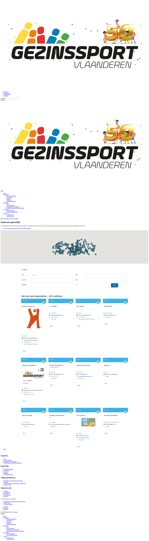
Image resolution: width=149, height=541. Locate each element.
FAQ (8, 204)
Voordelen (9, 200)
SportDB (74, 341)
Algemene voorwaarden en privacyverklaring (14, 501)
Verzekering (9, 197)
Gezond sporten (7, 484)
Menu (2, 190)
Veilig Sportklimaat (11, 201)
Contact (5, 213)
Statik (15, 512)
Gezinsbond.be (7, 94)
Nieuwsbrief (6, 493)
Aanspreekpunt (10, 216)
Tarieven (9, 198)
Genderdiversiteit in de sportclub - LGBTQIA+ (15, 483)
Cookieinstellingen (8, 504)
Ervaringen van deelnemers (13, 206)
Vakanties (6, 202)
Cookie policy (7, 502)
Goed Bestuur (7, 492)
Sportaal (5, 91)
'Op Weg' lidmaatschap (12, 212)
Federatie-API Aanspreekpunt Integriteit (13, 480)
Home (5, 193)
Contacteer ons (10, 214)
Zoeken (2, 100)
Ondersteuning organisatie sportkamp (15, 208)
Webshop (6, 95)
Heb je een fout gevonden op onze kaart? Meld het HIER (17, 228)
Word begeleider (10, 205)
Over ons (6, 491)
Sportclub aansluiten (11, 196)
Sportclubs (6, 194)
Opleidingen (6, 93)
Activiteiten (6, 209)
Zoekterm (3, 98)
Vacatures (6, 496)
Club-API (6, 482)
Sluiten (2, 513)
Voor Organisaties (11, 210)
